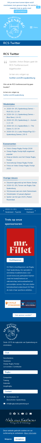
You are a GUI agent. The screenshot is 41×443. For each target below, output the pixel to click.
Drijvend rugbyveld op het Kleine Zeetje (22, 182)
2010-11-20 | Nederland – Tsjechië (12, 211)
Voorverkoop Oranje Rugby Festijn (20, 163)
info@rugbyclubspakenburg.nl (18, 404)
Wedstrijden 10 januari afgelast (19, 194)
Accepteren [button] (19, 439)
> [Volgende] (34, 304)
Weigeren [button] (8, 439)
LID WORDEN (20, 11)
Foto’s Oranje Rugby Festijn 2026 (19, 148)
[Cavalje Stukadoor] (13, 304)
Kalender (6, 383)
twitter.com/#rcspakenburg (22, 77)
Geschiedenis (8, 358)
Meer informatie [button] (30, 433)
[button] (38, 7)
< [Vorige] (6, 304)
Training (6, 380)
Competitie (7, 377)
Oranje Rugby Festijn (11, 364)
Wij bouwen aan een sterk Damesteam (21, 191)
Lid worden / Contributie (12, 366)
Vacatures (7, 361)
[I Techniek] (28, 304)
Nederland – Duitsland (30, 211)
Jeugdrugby (7, 386)
